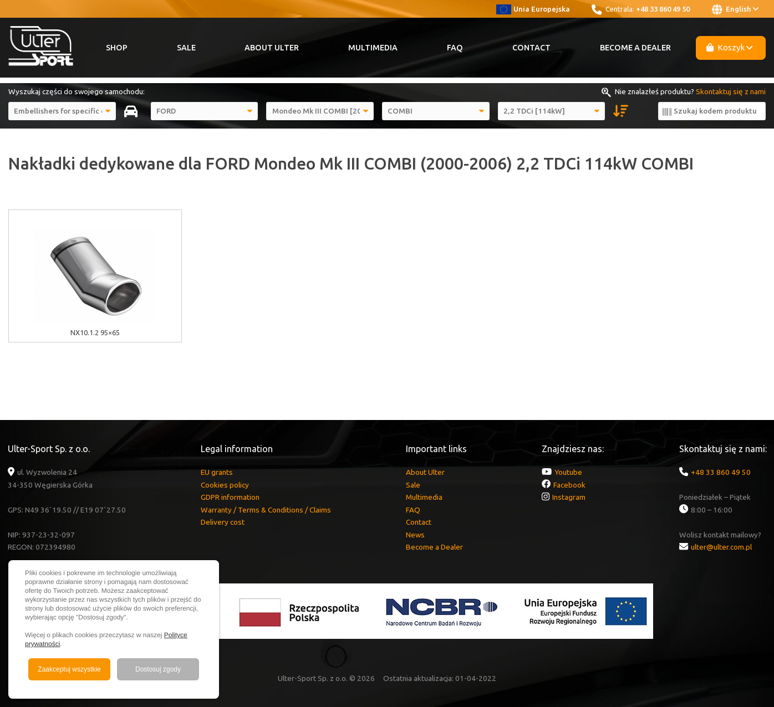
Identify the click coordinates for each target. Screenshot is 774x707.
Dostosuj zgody (158, 669)
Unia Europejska (533, 9)
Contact (531, 47)
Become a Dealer (635, 47)
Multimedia (373, 47)
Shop (117, 47)
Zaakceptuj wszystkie (69, 669)
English (735, 9)
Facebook (569, 484)
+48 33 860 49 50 (663, 9)
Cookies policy (225, 484)
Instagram (568, 497)
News (415, 534)
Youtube (568, 472)
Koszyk (729, 47)
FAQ (455, 47)
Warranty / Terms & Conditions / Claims (266, 509)
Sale (186, 47)
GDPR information (230, 497)
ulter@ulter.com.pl (721, 546)
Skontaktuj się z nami (731, 91)
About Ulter (272, 47)
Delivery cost (223, 522)
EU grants (217, 472)
